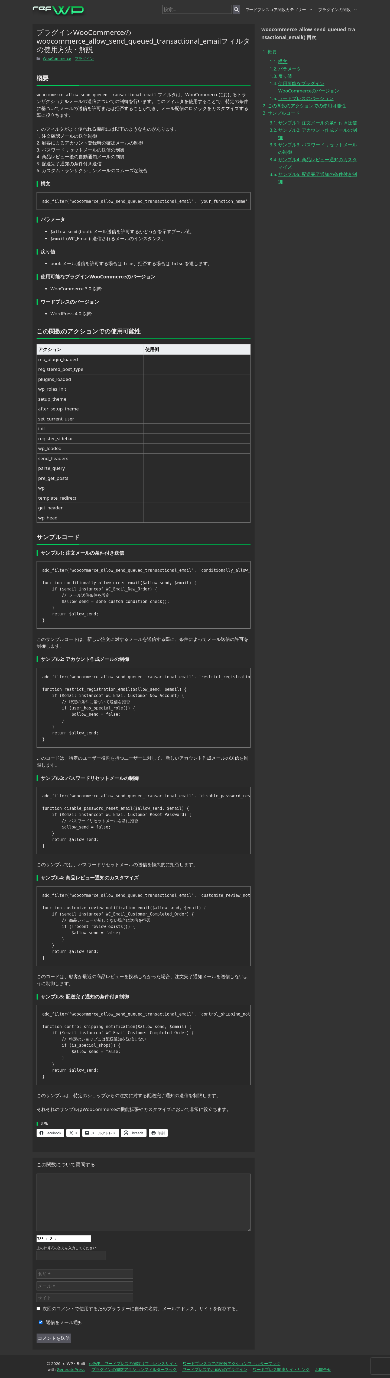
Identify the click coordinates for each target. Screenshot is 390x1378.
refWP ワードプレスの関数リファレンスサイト (133, 1363)
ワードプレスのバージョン (305, 98)
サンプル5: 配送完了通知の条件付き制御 (317, 178)
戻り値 (285, 76)
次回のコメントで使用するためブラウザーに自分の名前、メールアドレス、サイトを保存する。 (141, 1308)
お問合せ (323, 1369)
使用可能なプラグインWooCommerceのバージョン (308, 87)
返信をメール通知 (60, 1322)
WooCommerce (57, 58)
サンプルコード (284, 113)
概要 (272, 52)
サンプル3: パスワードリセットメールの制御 (317, 148)
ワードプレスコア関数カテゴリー (279, 9)
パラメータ (289, 69)
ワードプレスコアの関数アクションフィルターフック (231, 1363)
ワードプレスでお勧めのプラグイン (214, 1369)
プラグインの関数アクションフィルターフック (134, 1369)
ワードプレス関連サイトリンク (281, 1369)
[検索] (236, 9)
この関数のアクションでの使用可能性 (307, 105)
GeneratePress (70, 1369)
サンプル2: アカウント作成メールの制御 (317, 133)
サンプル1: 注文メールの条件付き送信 (317, 123)
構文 (282, 61)
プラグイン (84, 58)
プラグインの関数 (338, 9)
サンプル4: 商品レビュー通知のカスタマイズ (317, 163)
